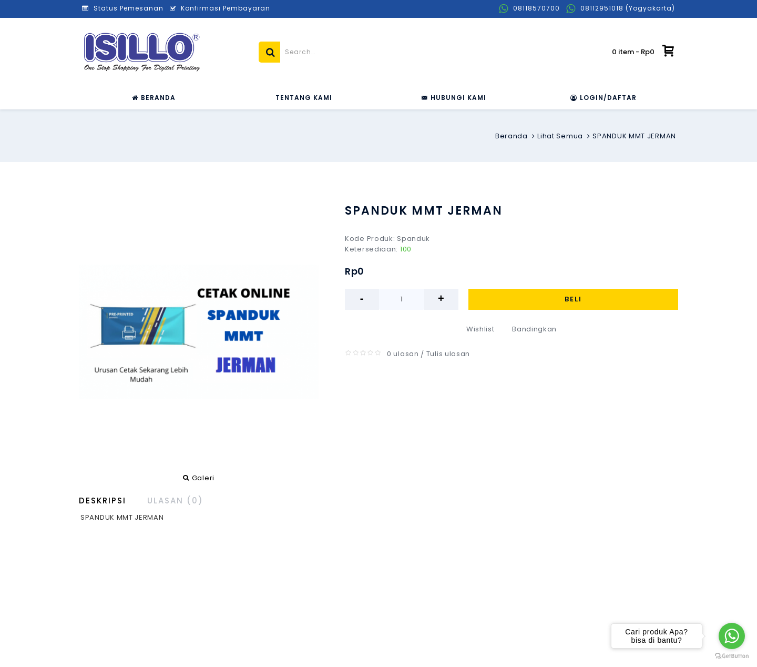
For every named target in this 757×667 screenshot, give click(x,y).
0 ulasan (403, 354)
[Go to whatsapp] (732, 636)
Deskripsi (102, 500)
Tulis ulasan (448, 354)
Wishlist (480, 329)
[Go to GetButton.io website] (732, 656)
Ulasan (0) (175, 500)
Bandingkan (534, 329)
